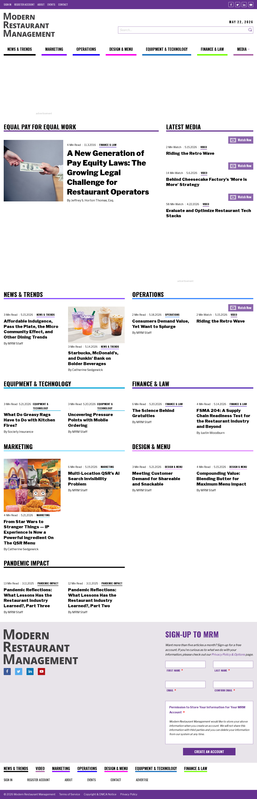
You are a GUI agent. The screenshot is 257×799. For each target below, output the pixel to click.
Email (170, 690)
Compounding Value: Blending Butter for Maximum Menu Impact (221, 479)
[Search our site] (182, 30)
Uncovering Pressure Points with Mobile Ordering (90, 420)
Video (203, 147)
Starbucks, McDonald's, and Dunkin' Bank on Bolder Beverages (93, 358)
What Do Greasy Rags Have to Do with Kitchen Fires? (29, 420)
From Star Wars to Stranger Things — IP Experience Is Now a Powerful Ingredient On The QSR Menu (29, 532)
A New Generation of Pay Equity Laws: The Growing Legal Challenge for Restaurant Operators (108, 172)
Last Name (221, 670)
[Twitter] (237, 4)
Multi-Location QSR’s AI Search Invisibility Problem (94, 479)
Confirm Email (223, 690)
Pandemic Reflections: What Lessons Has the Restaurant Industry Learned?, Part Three (28, 597)
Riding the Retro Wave (190, 153)
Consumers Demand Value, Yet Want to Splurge (160, 323)
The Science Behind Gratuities (153, 413)
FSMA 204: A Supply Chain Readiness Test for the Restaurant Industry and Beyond (223, 418)
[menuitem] (7, 4)
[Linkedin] (244, 4)
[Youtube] (250, 4)
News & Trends (46, 314)
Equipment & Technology (40, 406)
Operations (172, 314)
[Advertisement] (128, 86)
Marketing (43, 515)
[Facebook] (230, 4)
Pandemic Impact (47, 583)
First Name (173, 670)
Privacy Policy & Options (228, 654)
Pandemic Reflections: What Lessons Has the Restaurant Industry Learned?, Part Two (92, 597)
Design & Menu (173, 467)
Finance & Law (107, 145)
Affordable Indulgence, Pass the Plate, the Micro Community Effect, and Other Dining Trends (31, 329)
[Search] (250, 30)
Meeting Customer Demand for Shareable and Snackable (156, 479)
